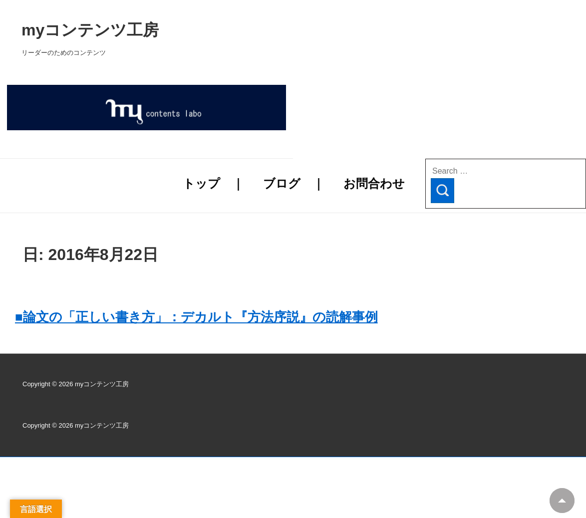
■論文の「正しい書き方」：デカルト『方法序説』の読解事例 (196, 316)
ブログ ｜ (293, 183)
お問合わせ (374, 183)
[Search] (442, 190)
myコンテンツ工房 (217, 30)
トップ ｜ (213, 183)
